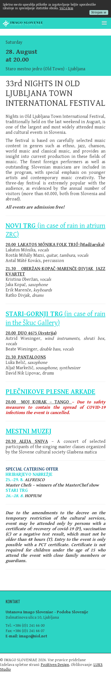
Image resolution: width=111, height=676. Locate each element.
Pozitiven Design (55, 664)
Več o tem (66, 8)
